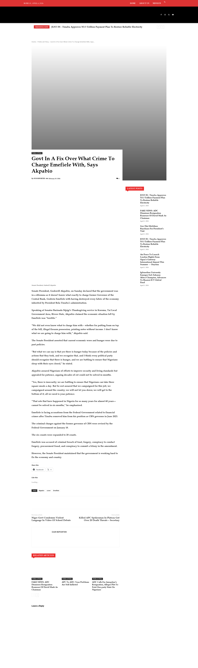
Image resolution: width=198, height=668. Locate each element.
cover (49, 416)
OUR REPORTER (39, 133)
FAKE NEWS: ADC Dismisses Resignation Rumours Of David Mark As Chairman (45, 511)
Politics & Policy (43, 42)
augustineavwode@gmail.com (37, 638)
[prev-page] (33, 523)
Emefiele (56, 416)
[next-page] (37, 523)
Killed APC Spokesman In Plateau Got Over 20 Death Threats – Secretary (99, 444)
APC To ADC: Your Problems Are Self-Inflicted (72, 510)
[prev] (158, 26)
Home (34, 42)
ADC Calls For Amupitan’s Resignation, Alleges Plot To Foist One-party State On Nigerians (105, 512)
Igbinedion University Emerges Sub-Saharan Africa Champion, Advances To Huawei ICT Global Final (151, 234)
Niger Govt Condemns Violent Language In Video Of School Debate (51, 444)
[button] (165, 2)
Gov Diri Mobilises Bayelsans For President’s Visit (150, 183)
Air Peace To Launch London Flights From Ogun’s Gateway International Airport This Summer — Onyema (151, 215)
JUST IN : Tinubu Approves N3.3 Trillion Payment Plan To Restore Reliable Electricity (96, 26)
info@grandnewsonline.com (47, 635)
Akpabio (41, 416)
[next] (162, 26)
